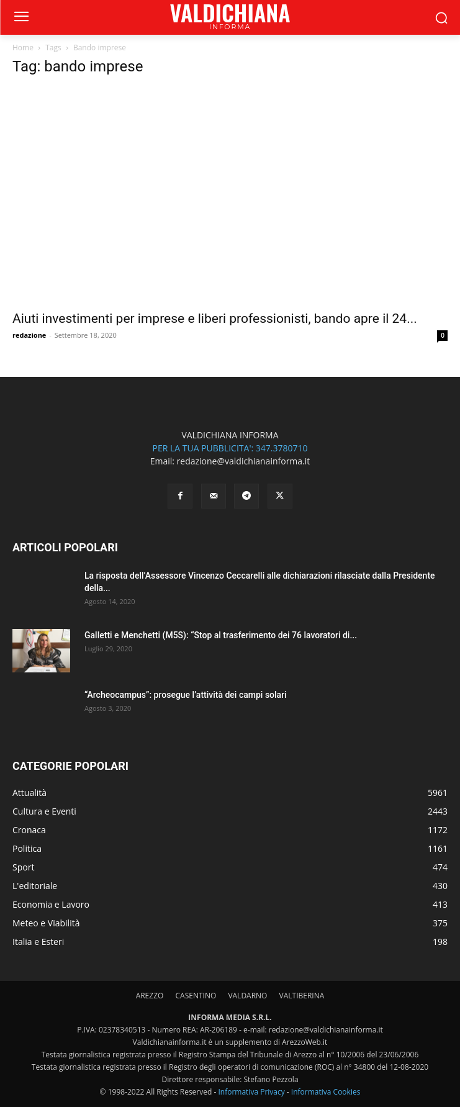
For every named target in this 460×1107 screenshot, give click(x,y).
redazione (29, 335)
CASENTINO (195, 995)
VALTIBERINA (302, 995)
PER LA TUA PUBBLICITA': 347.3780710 (229, 448)
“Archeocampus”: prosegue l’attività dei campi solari (185, 695)
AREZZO (150, 995)
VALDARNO (247, 995)
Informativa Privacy (251, 1092)
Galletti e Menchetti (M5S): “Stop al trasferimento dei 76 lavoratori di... (220, 635)
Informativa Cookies (326, 1092)
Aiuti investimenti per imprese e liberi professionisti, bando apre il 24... (214, 318)
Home (23, 47)
